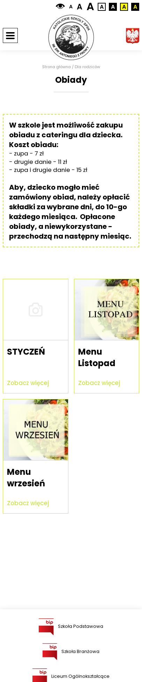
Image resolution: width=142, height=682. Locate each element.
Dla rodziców (87, 67)
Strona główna (56, 67)
